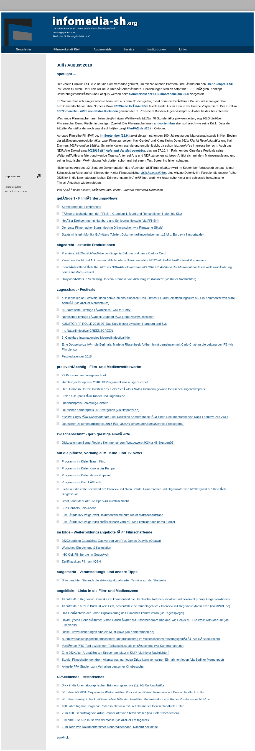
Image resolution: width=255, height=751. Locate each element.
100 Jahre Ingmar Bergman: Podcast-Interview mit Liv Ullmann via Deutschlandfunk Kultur (123, 706)
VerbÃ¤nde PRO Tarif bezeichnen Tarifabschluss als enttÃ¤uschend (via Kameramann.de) (122, 645)
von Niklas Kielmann (87, 111)
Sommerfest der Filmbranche (81, 206)
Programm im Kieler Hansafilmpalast (86, 475)
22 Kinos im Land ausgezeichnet (84, 375)
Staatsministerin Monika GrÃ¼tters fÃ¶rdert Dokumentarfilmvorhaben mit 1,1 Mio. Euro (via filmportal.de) (132, 234)
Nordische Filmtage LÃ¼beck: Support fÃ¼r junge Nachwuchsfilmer (108, 316)
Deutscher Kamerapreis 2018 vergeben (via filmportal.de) (100, 410)
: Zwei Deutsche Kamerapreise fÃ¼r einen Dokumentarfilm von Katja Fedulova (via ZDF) (145, 416)
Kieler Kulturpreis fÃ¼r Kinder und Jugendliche (93, 396)
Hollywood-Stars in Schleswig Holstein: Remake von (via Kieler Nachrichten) (129, 279)
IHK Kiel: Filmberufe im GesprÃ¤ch (85, 554)
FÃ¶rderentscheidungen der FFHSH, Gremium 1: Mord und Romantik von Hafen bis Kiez (122, 213)
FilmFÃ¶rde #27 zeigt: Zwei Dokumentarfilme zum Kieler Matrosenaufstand (112, 515)
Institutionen (156, 49)
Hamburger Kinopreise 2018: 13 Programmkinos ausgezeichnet (105, 382)
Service (128, 49)
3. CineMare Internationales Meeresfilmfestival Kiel (96, 337)
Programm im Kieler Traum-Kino (83, 461)
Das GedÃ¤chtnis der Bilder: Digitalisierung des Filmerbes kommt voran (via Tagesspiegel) (123, 613)
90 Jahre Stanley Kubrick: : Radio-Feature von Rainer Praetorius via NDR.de (136, 699)
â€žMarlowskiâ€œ (153, 172)
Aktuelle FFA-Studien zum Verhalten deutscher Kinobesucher (103, 666)
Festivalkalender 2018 (77, 356)
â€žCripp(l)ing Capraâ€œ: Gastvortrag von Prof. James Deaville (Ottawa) (111, 540)
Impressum (12, 176)
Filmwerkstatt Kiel (66, 49)
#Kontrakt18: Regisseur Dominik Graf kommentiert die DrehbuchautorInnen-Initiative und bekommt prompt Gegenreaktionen (146, 599)
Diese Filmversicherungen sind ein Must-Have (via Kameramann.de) (108, 632)
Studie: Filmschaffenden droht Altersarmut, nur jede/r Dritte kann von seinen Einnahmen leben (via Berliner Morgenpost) (143, 659)
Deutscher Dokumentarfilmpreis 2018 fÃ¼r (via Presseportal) (123, 423)
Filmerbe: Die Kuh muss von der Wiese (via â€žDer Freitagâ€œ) (105, 720)
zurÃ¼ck (63, 737)
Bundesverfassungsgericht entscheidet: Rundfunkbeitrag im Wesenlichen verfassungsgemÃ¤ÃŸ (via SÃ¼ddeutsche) (141, 638)
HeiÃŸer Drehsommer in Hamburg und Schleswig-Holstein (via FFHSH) (110, 220)
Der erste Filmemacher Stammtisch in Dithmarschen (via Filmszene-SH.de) (113, 227)
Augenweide (103, 49)
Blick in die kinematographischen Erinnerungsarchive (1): (113, 685)
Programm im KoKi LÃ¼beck (81, 482)
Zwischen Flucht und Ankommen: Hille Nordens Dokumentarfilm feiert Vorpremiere (134, 260)
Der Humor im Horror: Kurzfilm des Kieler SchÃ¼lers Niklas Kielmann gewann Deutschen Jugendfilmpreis (133, 389)
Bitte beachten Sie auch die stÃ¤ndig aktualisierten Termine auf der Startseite (114, 580)
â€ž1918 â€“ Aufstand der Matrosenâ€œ (116, 150)
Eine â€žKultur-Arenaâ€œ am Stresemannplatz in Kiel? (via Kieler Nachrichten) (115, 652)
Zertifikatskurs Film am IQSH (81, 561)
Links (183, 49)
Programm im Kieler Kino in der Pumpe (88, 468)
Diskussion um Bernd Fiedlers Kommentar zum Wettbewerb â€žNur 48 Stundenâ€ (118, 442)
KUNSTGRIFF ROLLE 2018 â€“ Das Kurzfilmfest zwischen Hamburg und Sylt (114, 323)
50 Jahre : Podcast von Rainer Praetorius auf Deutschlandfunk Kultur (133, 692)
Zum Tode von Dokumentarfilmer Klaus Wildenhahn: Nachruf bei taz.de (110, 727)
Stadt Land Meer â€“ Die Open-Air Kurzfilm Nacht (95, 501)
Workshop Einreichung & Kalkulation (86, 547)
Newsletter (23, 49)
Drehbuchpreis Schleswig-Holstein (85, 403)
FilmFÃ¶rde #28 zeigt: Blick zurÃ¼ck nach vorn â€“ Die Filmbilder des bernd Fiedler (118, 521)
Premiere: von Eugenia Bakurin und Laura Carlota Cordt (114, 253)
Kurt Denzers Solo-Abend (79, 508)
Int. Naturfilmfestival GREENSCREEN (87, 330)
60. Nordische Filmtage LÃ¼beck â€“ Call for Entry (96, 309)
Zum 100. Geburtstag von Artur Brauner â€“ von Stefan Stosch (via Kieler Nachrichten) (120, 713)
